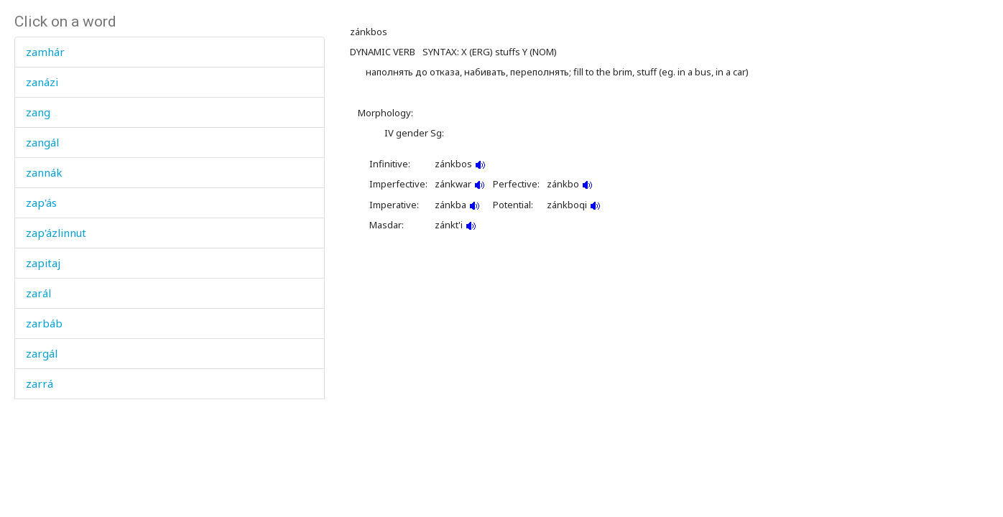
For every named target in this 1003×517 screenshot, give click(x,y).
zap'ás (41, 202)
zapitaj (43, 263)
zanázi (42, 82)
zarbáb (44, 323)
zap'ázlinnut (56, 232)
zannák (44, 172)
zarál (38, 293)
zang (38, 112)
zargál (41, 353)
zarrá (39, 383)
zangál (42, 142)
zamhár (45, 52)
